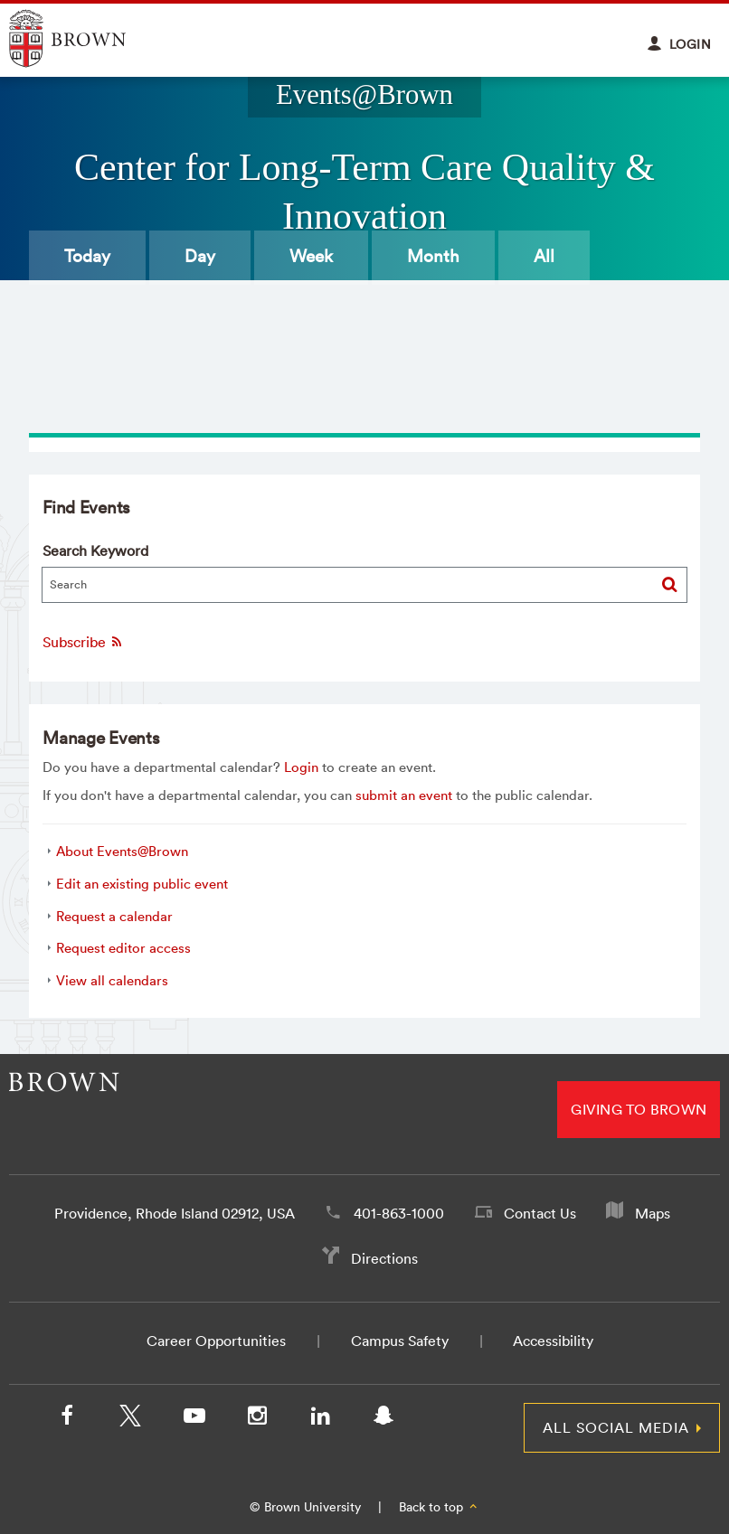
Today (87, 256)
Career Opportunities (216, 1341)
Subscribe (83, 642)
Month (433, 256)
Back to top (439, 1507)
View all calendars (112, 980)
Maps (652, 1213)
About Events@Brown (122, 851)
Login (301, 767)
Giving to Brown (638, 1109)
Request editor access (123, 947)
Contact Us (540, 1213)
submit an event (403, 795)
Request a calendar (114, 916)
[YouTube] (193, 1419)
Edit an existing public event (142, 883)
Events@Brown (364, 95)
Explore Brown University (88, 38)
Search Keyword (95, 550)
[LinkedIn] (320, 1419)
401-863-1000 (399, 1213)
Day (200, 256)
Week (311, 256)
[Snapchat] (383, 1419)
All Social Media (616, 1427)
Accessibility (553, 1341)
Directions (384, 1258)
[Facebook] (67, 1419)
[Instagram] (257, 1419)
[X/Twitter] (130, 1419)
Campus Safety (400, 1341)
